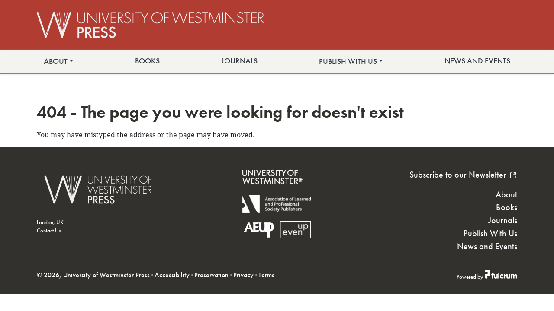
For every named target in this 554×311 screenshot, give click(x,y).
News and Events (477, 61)
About (56, 61)
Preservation (211, 274)
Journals (239, 61)
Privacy (243, 274)
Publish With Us (348, 61)
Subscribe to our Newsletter (463, 174)
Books (147, 61)
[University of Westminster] (272, 189)
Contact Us (49, 230)
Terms (266, 274)
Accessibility (172, 274)
